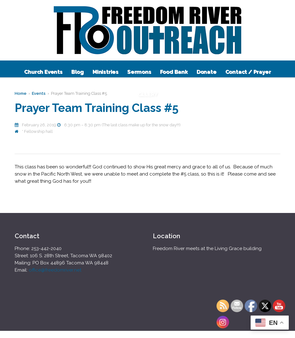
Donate (207, 72)
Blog (77, 72)
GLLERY (148, 94)
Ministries (105, 72)
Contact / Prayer (248, 72)
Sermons (139, 72)
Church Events (43, 72)
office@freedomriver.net (55, 270)
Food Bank (174, 72)
